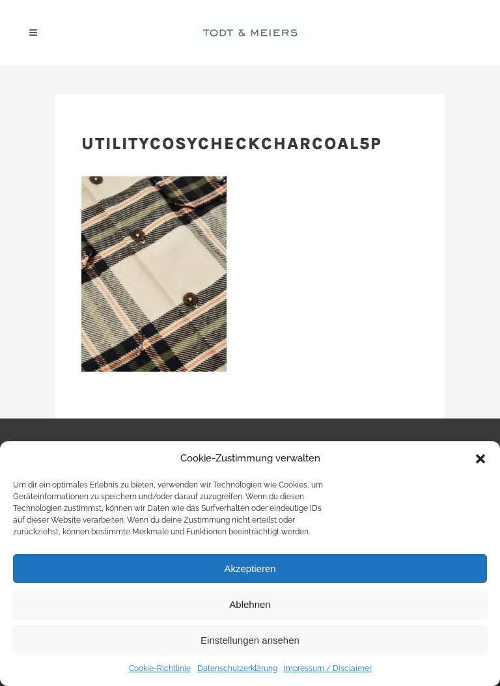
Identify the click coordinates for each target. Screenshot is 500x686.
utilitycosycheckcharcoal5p (231, 143)
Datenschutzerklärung (237, 668)
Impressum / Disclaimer (328, 668)
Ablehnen (249, 604)
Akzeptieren (249, 568)
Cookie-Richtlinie (160, 668)
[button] (480, 458)
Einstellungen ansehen (250, 640)
